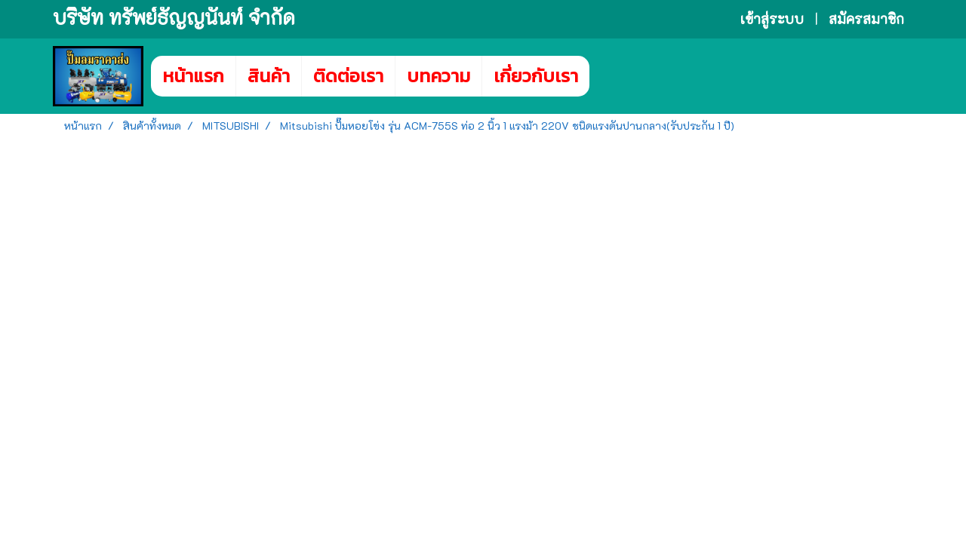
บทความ (438, 76)
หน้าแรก (193, 76)
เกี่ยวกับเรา (536, 76)
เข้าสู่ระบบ (772, 19)
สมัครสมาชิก (866, 19)
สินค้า (269, 76)
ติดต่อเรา (348, 76)
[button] (612, 76)
